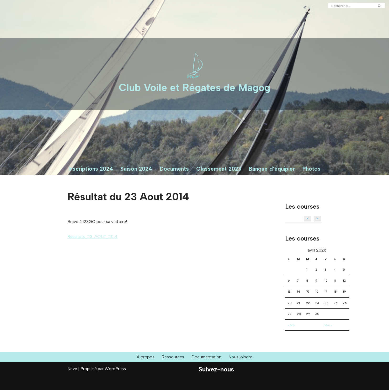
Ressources (173, 357)
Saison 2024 (136, 168)
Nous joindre (240, 357)
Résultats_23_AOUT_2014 (92, 236)
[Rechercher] (350, 5)
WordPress (115, 368)
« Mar (291, 325)
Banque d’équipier (272, 168)
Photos (311, 168)
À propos (145, 357)
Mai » (328, 325)
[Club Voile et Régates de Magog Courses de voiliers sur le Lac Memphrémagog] (194, 73)
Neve (72, 368)
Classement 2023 (218, 168)
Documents (174, 168)
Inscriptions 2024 (90, 168)
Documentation (206, 357)
